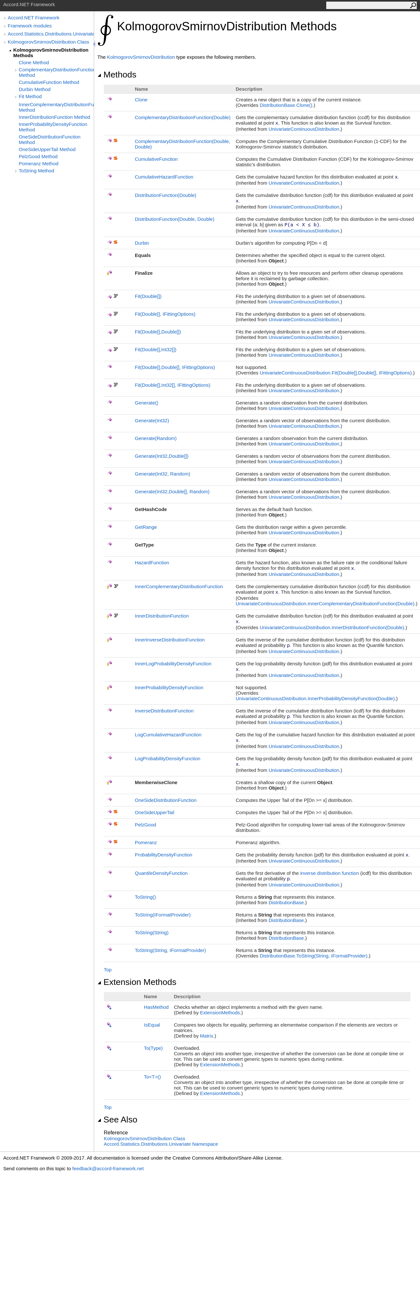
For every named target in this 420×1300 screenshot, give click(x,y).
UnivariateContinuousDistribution (304, 129)
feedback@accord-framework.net (108, 1168)
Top (108, 969)
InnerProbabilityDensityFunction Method (53, 126)
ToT (152, 1077)
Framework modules (30, 25)
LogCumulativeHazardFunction (168, 734)
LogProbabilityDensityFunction (167, 758)
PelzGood (145, 824)
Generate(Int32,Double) (161, 456)
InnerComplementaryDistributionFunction (179, 586)
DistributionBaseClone (286, 105)
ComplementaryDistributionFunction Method (56, 72)
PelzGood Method (38, 156)
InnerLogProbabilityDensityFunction (173, 663)
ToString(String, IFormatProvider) (170, 950)
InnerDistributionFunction (162, 616)
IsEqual (152, 1025)
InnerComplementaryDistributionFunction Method (56, 107)
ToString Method (36, 170)
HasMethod (156, 1007)
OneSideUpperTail (154, 812)
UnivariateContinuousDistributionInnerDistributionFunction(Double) (332, 627)
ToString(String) (151, 932)
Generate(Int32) (152, 420)
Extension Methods (137, 982)
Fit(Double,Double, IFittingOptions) (175, 367)
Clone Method (34, 62)
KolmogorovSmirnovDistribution (141, 57)
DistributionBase (286, 902)
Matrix (206, 1036)
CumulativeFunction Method (49, 82)
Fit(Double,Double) (158, 331)
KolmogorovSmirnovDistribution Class (48, 42)
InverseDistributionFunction (164, 710)
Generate (146, 402)
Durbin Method (34, 89)
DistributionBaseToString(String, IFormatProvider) (313, 955)
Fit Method (30, 96)
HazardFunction (152, 562)
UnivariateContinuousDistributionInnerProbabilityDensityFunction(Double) (315, 698)
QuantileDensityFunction (161, 873)
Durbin (142, 243)
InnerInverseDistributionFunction (170, 639)
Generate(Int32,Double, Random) (172, 491)
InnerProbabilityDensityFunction (169, 687)
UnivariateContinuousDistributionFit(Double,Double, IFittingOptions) (336, 372)
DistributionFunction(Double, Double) (174, 219)
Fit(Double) (148, 296)
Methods (116, 74)
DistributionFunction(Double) (165, 195)
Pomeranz (146, 842)
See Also (117, 1119)
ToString (145, 897)
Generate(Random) (156, 438)
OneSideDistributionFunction (166, 800)
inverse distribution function (329, 873)
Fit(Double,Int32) (155, 349)
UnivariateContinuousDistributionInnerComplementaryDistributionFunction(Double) (325, 603)
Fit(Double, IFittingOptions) (165, 314)
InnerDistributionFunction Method (54, 117)
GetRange (146, 527)
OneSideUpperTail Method (47, 149)
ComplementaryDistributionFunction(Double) (183, 117)
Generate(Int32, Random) (162, 473)
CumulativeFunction (156, 159)
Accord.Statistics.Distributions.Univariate (51, 33)
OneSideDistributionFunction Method (50, 139)
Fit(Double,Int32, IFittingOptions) (172, 385)
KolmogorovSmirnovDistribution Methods (51, 52)
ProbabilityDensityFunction (163, 854)
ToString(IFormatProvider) (163, 914)
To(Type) (153, 1048)
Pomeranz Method (39, 163)
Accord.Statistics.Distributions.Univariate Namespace (161, 1144)
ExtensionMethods (220, 1012)
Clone (141, 99)
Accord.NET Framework (33, 17)
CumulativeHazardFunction (164, 176)
